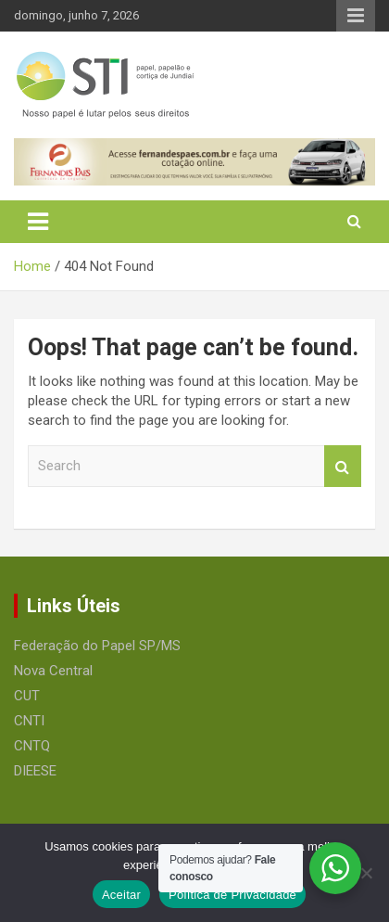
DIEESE (35, 770)
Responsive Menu (355, 16)
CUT (27, 695)
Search (342, 466)
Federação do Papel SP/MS (97, 645)
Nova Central (53, 670)
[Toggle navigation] (38, 221)
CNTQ (32, 745)
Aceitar (121, 895)
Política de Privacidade (232, 895)
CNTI (29, 720)
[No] (366, 873)
